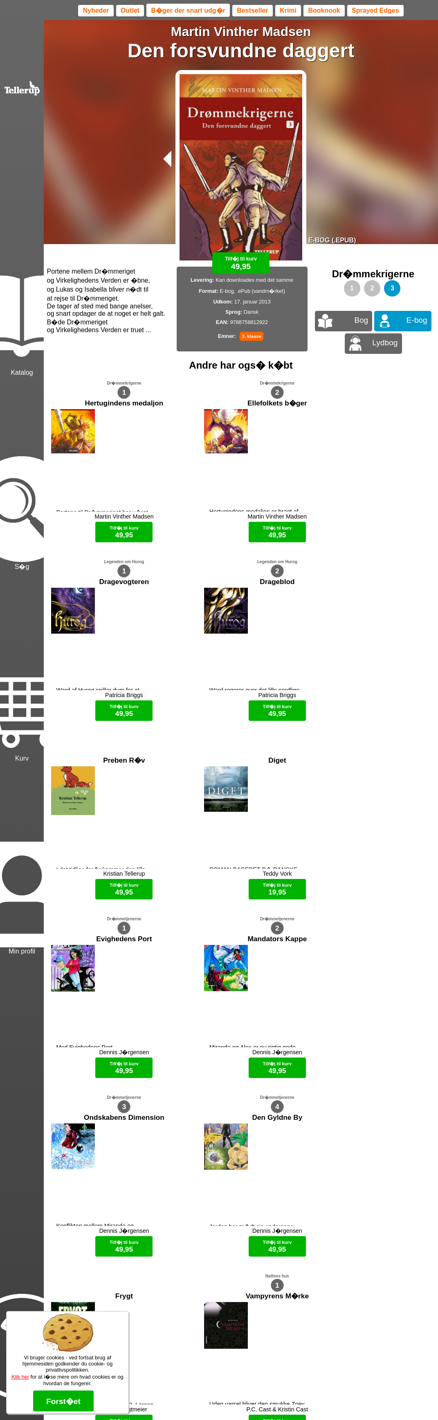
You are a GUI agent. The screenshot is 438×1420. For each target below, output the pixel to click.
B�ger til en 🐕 (255, 1399)
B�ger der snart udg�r (188, 10)
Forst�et (63, 1401)
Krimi (288, 10)
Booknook (324, 10)
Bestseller (252, 10)
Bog (361, 320)
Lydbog (385, 342)
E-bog (417, 320)
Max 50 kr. (219, 1399)
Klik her (20, 1377)
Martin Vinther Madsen (241, 31)
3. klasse (251, 336)
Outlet (130, 10)
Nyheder (96, 10)
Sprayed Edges (375, 10)
